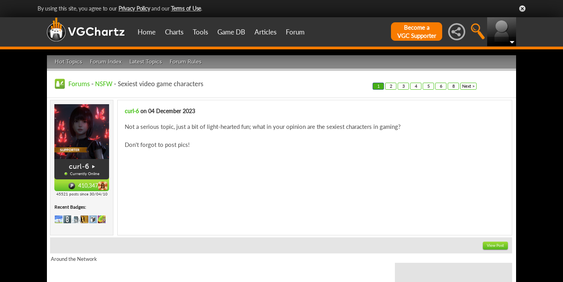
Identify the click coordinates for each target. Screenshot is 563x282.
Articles (265, 32)
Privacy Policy (134, 8)
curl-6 (79, 166)
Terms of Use (186, 8)
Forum (295, 32)
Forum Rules (185, 61)
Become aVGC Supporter (416, 31)
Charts (174, 32)
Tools (200, 32)
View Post (495, 245)
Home (147, 32)
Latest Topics (145, 61)
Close (522, 8)
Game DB (231, 32)
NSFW (103, 84)
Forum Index (106, 61)
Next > (468, 86)
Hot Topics (68, 61)
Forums (79, 84)
